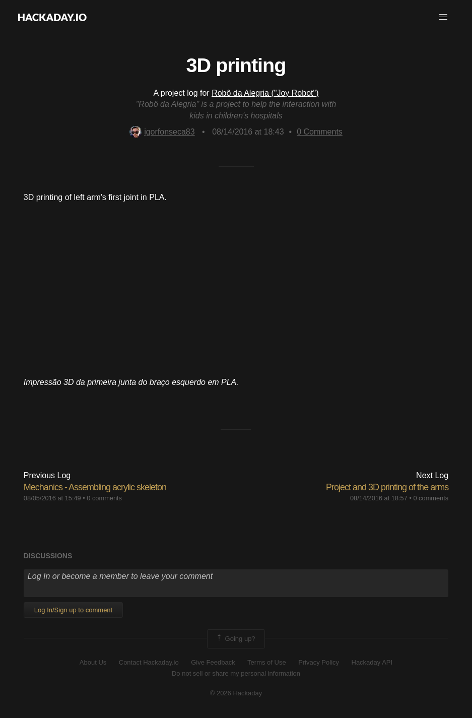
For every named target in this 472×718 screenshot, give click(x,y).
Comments (320, 131)
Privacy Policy (318, 662)
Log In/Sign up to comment (73, 610)
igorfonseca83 (162, 131)
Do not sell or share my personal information (236, 673)
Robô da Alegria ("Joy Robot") (265, 93)
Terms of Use (266, 662)
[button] (443, 17)
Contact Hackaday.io (149, 662)
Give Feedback (213, 662)
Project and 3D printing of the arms (387, 487)
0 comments (104, 498)
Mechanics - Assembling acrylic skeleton (95, 487)
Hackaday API (372, 662)
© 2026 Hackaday (236, 693)
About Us (93, 662)
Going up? (235, 638)
